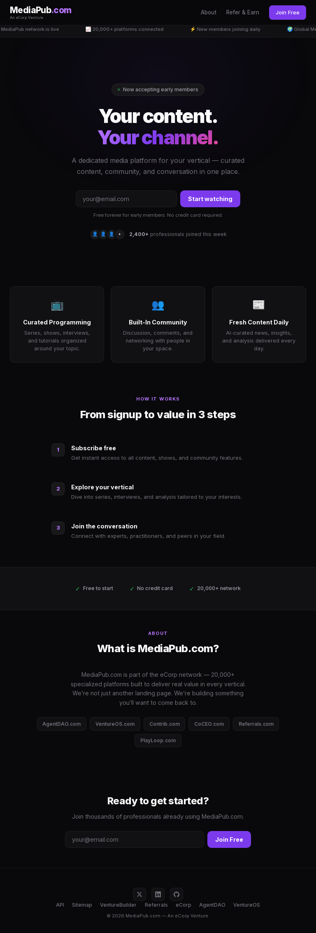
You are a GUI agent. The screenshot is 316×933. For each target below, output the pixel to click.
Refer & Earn (242, 12)
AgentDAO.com (61, 724)
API (60, 905)
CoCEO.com (209, 724)
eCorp (183, 905)
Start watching (210, 198)
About (208, 12)
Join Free (288, 12)
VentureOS (246, 905)
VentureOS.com (115, 724)
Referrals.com (256, 724)
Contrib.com (164, 724)
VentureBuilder (118, 905)
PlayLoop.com (158, 740)
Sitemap (82, 905)
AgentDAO (212, 905)
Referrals (156, 905)
